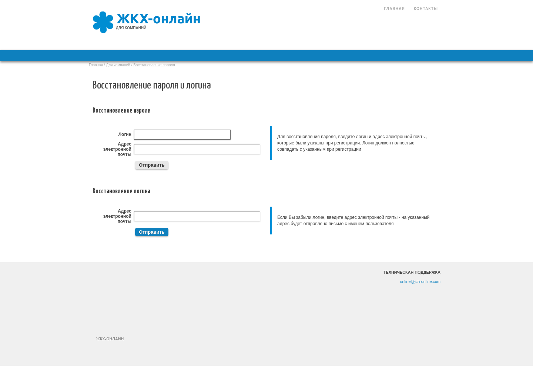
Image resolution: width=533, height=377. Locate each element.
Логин (124, 134)
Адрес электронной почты (117, 149)
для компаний (131, 28)
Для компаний (118, 65)
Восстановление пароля (154, 65)
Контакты (426, 9)
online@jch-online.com (420, 281)
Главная (394, 9)
